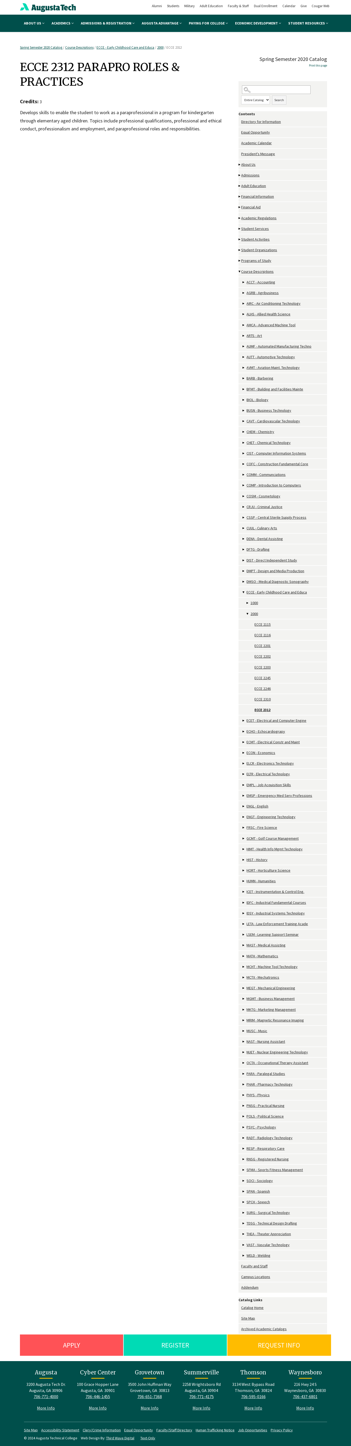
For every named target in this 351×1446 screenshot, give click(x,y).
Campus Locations (255, 1276)
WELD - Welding (258, 1255)
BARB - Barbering (259, 378)
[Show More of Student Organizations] (240, 250)
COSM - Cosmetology (263, 496)
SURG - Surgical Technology (268, 1212)
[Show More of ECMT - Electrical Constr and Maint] (244, 742)
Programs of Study (256, 260)
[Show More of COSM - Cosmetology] (244, 496)
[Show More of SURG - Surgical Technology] (244, 1213)
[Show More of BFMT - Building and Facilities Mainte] (244, 389)
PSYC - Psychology (261, 1127)
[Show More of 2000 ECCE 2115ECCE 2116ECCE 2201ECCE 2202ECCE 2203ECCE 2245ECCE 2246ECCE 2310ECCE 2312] (247, 614)
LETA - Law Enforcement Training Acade (277, 923)
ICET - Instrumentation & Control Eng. (275, 891)
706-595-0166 (253, 1396)
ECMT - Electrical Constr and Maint (273, 742)
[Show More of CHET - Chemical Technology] (244, 443)
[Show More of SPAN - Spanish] (244, 1191)
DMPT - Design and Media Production (275, 570)
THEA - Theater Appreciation (268, 1233)
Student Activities (255, 239)
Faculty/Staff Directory (174, 1430)
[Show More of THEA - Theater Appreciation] (244, 1234)
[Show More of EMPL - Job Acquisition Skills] (244, 785)
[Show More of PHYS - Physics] (244, 1095)
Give (303, 6)
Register (175, 1345)
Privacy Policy (282, 1430)
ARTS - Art (254, 335)
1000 (254, 602)
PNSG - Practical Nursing (265, 1105)
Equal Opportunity (255, 132)
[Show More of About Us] (240, 164)
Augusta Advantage (162, 23)
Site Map (248, 1318)
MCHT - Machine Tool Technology (272, 966)
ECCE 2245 (262, 677)
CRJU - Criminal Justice (264, 506)
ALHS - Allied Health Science (268, 314)
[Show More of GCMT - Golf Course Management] (244, 838)
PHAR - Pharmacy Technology (269, 1084)
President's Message (258, 153)
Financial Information (257, 196)
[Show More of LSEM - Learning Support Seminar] (244, 934)
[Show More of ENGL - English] (244, 806)
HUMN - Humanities (261, 881)
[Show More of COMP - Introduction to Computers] (244, 485)
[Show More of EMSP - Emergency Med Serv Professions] (244, 795)
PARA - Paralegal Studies (265, 1073)
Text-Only (147, 1438)
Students (173, 6)
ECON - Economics (260, 752)
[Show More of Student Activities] (240, 239)
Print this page (318, 65)
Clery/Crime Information (102, 1430)
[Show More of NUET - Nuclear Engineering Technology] (244, 1052)
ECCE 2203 (262, 667)
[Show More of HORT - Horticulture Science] (244, 870)
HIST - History (257, 859)
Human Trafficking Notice (215, 1430)
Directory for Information (261, 121)
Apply (71, 1345)
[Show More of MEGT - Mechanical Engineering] (244, 988)
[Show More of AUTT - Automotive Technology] (244, 357)
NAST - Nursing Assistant (265, 1041)
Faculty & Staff (238, 6)
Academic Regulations (259, 218)
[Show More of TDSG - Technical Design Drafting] (244, 1223)
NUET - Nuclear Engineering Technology (277, 1052)
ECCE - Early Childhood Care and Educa (125, 47)
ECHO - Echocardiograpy (265, 731)
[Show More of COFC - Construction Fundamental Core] (244, 464)
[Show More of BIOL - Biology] (244, 400)
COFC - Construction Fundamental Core (277, 464)
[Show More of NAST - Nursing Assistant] (244, 1041)
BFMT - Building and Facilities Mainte (274, 389)
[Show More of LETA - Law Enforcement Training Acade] (244, 924)
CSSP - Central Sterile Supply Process (276, 517)
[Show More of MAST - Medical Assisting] (244, 945)
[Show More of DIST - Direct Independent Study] (244, 560)
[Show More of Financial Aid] (240, 207)
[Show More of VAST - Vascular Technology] (244, 1245)
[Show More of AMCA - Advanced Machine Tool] (244, 325)
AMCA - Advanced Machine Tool (270, 325)
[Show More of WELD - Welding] (244, 1255)
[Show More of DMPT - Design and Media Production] (244, 571)
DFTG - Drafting (258, 549)
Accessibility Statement (60, 1430)
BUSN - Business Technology (268, 410)
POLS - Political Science (265, 1116)
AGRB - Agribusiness (262, 292)
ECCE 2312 (262, 709)
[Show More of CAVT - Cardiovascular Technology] (244, 421)
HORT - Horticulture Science (268, 870)
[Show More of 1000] (247, 603)
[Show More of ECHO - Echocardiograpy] (244, 731)
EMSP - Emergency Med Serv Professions (279, 795)
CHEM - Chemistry (260, 431)
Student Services (255, 228)
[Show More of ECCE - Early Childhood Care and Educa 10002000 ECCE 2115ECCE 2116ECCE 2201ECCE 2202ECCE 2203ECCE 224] (244, 592)
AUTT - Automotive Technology (270, 357)
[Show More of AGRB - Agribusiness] (244, 293)
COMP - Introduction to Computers (273, 485)
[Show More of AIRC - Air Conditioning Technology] (244, 303)
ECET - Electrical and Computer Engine (276, 720)
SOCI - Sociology (259, 1180)
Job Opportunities (252, 1430)
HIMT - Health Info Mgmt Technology (274, 849)
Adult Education (211, 6)
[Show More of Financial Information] (240, 196)
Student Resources (308, 23)
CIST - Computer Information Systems (276, 453)
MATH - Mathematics (262, 956)
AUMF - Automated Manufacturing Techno (278, 346)
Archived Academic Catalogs (264, 1328)
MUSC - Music (256, 1030)
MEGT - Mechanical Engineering (270, 988)
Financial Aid (251, 207)
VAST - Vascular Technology (268, 1244)
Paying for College (208, 23)
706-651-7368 (149, 1396)
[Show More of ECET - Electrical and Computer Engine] (244, 720)
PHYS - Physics (258, 1095)
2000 (160, 47)
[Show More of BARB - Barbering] (244, 378)
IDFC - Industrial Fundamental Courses (276, 902)
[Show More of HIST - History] (244, 860)
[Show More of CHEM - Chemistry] (244, 432)
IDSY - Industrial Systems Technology (275, 913)
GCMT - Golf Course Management (272, 838)
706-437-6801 (305, 1396)
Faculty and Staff (254, 1266)
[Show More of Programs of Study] (240, 260)
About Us (34, 23)
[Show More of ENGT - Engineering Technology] (244, 817)
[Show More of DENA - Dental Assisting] (244, 539)
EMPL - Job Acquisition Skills (268, 784)
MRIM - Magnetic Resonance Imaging (275, 1020)
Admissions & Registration (108, 23)
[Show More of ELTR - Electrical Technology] (244, 774)
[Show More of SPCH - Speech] (244, 1202)
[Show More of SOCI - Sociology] (244, 1181)
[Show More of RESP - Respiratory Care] (244, 1148)
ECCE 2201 (262, 645)
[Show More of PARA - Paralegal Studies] (244, 1074)
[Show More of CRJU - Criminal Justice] (244, 507)
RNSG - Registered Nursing (267, 1159)
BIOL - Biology (257, 399)
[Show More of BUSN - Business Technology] (244, 410)
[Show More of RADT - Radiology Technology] (244, 1138)
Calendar (288, 6)
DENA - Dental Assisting (264, 538)
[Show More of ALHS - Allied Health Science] (244, 314)
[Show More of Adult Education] (240, 186)
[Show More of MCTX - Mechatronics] (244, 977)
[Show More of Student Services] (240, 229)
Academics (63, 23)
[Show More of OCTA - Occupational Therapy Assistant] (244, 1063)
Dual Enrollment (265, 6)
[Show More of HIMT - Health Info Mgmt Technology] (244, 849)
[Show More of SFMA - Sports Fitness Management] (244, 1170)
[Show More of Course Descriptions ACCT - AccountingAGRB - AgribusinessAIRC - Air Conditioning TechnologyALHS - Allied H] (240, 271)
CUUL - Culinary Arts (261, 528)
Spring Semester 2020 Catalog (41, 47)
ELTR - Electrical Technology (268, 774)
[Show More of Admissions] (240, 175)
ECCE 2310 (262, 699)
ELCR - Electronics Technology (270, 763)
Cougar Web (320, 6)
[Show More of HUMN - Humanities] (244, 881)
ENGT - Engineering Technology (270, 816)
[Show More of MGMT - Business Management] (244, 999)
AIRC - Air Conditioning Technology (273, 303)
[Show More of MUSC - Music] (244, 1031)
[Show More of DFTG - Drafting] (244, 549)
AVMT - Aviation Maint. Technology (273, 367)
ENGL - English (257, 806)
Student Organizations (259, 250)
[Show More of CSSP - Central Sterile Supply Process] (244, 517)
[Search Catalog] (276, 89)
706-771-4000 (46, 1396)
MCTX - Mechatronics (262, 977)
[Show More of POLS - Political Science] (244, 1116)
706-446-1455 (98, 1396)
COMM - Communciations (266, 474)
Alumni (157, 6)
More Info (46, 1408)
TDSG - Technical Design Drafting (271, 1223)
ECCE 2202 (262, 656)
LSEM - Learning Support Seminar (272, 934)
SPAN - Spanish (258, 1191)
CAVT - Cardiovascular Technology (273, 421)
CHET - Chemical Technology (268, 442)
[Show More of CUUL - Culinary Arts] (244, 528)
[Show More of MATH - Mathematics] (244, 956)
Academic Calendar (256, 143)
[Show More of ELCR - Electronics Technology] (244, 763)
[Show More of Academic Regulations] (240, 218)
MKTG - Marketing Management (271, 1009)
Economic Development (258, 23)
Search (279, 100)
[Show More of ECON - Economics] (244, 753)
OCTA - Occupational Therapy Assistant (277, 1062)
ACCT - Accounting (260, 282)
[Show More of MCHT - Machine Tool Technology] (244, 967)
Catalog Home (252, 1307)
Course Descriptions (79, 47)
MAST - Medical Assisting (266, 945)
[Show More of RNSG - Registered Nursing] (244, 1159)
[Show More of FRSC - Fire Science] (244, 827)
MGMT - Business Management (270, 998)
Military (189, 6)
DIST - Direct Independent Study (271, 560)
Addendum (249, 1287)
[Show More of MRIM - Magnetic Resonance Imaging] (244, 1020)
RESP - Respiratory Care (265, 1148)
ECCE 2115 (262, 624)
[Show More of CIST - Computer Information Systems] (244, 453)
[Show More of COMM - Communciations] (244, 474)
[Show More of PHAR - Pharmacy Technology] (244, 1084)
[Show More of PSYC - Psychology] (244, 1127)
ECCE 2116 (262, 635)
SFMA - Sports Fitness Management (274, 1169)
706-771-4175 (201, 1396)
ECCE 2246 (262, 688)
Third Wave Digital (120, 1438)
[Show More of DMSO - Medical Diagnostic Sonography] (244, 581)
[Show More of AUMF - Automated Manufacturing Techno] (244, 346)
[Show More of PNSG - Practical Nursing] (244, 1106)
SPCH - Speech (258, 1202)
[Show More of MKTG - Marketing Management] (244, 1009)
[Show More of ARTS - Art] (244, 336)
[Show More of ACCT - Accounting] (244, 282)
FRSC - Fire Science (261, 827)
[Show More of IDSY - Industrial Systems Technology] (244, 913)
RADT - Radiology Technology (269, 1137)
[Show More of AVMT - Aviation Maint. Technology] (244, 367)
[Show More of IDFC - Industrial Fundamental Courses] (244, 902)
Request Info (279, 1345)
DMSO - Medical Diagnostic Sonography (277, 581)
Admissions (250, 175)
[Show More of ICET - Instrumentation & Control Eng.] (244, 892)
